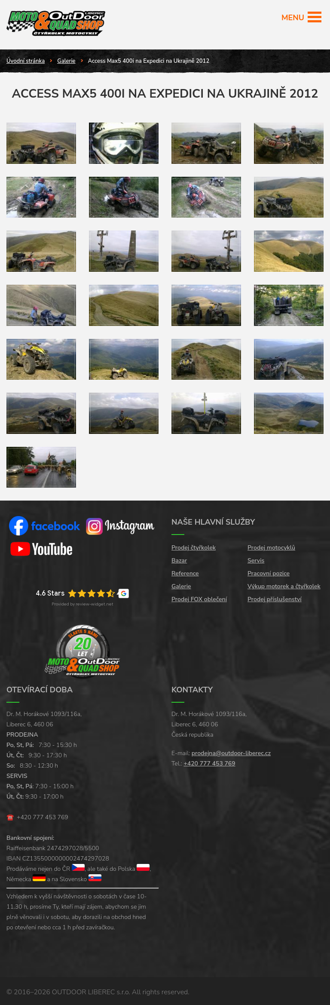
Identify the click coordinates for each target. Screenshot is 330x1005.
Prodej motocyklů (271, 548)
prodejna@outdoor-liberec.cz (231, 753)
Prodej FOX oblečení (199, 599)
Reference (185, 573)
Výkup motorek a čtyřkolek (284, 586)
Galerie (66, 61)
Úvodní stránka (25, 61)
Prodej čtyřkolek (193, 548)
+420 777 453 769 (42, 817)
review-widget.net (94, 604)
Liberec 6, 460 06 (29, 724)
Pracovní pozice (269, 573)
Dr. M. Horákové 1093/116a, (44, 714)
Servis (256, 560)
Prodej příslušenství (275, 599)
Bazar (179, 560)
